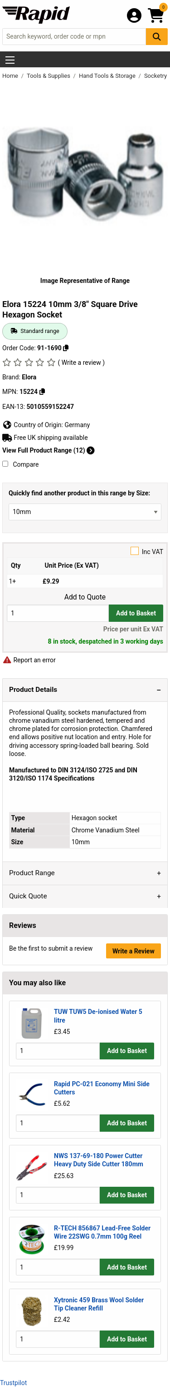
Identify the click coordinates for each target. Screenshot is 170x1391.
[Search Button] (157, 36)
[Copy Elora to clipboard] (42, 391)
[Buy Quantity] (58, 613)
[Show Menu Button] (10, 60)
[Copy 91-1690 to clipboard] (65, 348)
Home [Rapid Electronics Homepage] (10, 75)
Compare (20, 464)
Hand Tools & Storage (108, 75)
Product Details (33, 689)
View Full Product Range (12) (48, 450)
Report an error (29, 660)
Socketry (156, 75)
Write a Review (133, 951)
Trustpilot (13, 1382)
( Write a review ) (81, 362)
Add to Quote (85, 597)
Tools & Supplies (49, 75)
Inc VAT (85, 551)
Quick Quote (28, 896)
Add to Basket (136, 613)
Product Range (32, 873)
